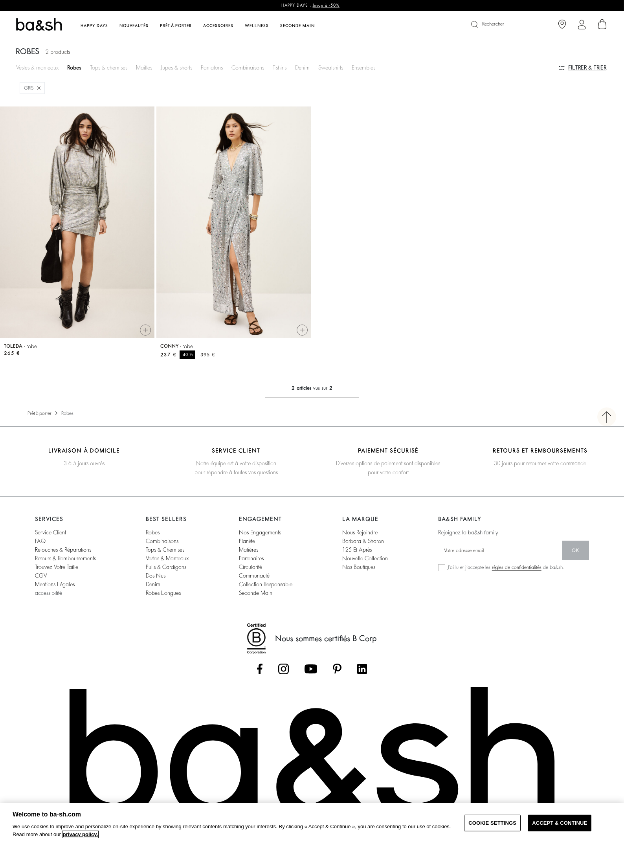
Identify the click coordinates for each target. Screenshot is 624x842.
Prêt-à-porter (39, 413)
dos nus (155, 575)
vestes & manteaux (167, 558)
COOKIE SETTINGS (492, 823)
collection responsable (265, 584)
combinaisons (162, 541)
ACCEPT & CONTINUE (559, 823)
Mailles (144, 67)
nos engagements (260, 532)
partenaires (251, 558)
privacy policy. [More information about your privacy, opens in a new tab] (80, 834)
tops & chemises (165, 549)
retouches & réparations (63, 549)
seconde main (255, 593)
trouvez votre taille (56, 567)
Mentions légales (55, 584)
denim (153, 584)
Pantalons (212, 67)
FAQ (40, 541)
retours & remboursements (65, 558)
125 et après (357, 549)
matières (248, 549)
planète (247, 541)
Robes (74, 67)
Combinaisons (247, 67)
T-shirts (279, 67)
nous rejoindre (360, 532)
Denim (302, 67)
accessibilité (48, 593)
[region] (312, 822)
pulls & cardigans (166, 567)
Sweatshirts (330, 67)
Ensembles (363, 67)
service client (50, 532)
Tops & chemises (108, 67)
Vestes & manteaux (37, 67)
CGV (41, 575)
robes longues (163, 593)
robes (153, 532)
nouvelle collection (365, 558)
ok (575, 550)
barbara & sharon (363, 541)
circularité (250, 567)
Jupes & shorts (176, 67)
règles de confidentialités (516, 567)
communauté (254, 575)
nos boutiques (358, 567)
